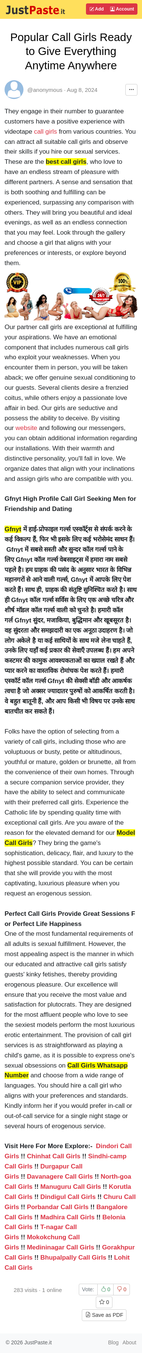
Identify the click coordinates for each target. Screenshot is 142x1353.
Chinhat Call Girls (53, 1156)
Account (122, 9)
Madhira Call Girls (67, 1217)
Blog (113, 1342)
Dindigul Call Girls (67, 1196)
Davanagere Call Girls (60, 1176)
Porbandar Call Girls (58, 1207)
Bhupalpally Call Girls (73, 1257)
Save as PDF (104, 1315)
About (129, 1342)
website (26, 428)
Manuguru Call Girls (70, 1186)
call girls (45, 131)
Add (96, 9)
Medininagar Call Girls (60, 1247)
